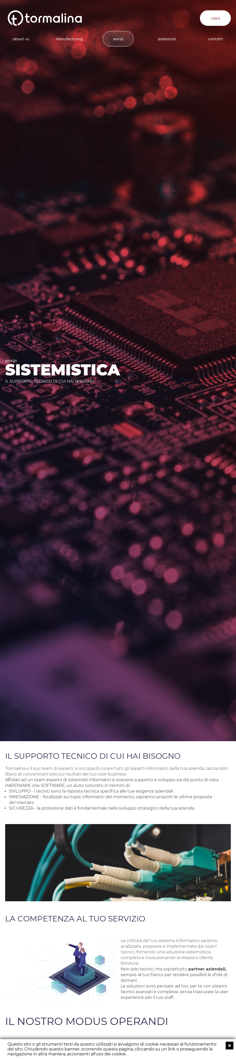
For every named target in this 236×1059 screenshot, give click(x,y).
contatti (215, 38)
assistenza (167, 38)
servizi (118, 38)
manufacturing (69, 38)
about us (21, 38)
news (215, 18)
